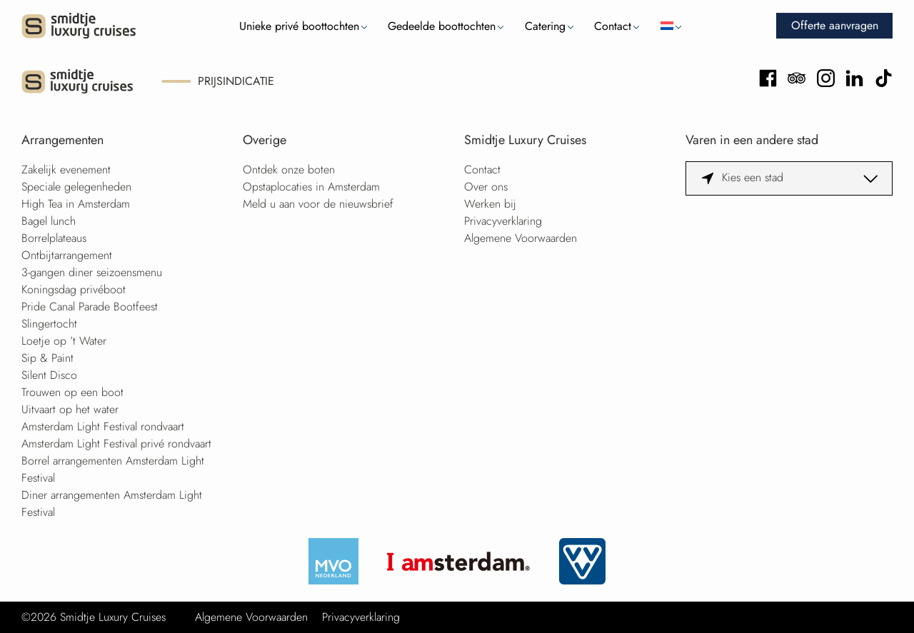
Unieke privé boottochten (299, 26)
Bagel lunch (48, 221)
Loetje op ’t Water (63, 341)
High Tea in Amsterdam (75, 204)
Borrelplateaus (53, 238)
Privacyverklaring (503, 221)
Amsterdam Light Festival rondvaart (102, 426)
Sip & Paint (47, 358)
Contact (612, 26)
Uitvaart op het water (70, 409)
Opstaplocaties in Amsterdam (311, 186)
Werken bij (490, 204)
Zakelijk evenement (66, 169)
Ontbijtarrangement (66, 255)
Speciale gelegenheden (76, 186)
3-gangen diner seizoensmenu (91, 272)
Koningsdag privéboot (73, 289)
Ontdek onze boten (289, 169)
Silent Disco (49, 375)
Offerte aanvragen (834, 25)
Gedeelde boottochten (442, 26)
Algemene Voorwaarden (520, 238)
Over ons (486, 186)
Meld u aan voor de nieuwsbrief (318, 204)
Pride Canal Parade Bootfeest (89, 306)
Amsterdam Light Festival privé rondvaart (116, 443)
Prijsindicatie (236, 81)
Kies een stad (752, 177)
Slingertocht (49, 323)
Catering (545, 26)
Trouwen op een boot (72, 392)
